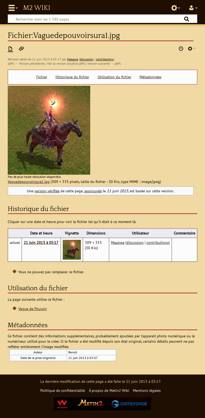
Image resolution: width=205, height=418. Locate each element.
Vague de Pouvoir (32, 308)
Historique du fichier (72, 77)
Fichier (41, 77)
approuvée (93, 190)
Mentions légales (147, 390)
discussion (86, 59)
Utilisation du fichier (114, 77)
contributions (104, 59)
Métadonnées (150, 77)
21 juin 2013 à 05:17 (41, 242)
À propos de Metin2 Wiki (109, 390)
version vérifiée (47, 190)
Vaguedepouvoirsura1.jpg (29, 181)
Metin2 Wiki (36, 8)
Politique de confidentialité (62, 390)
